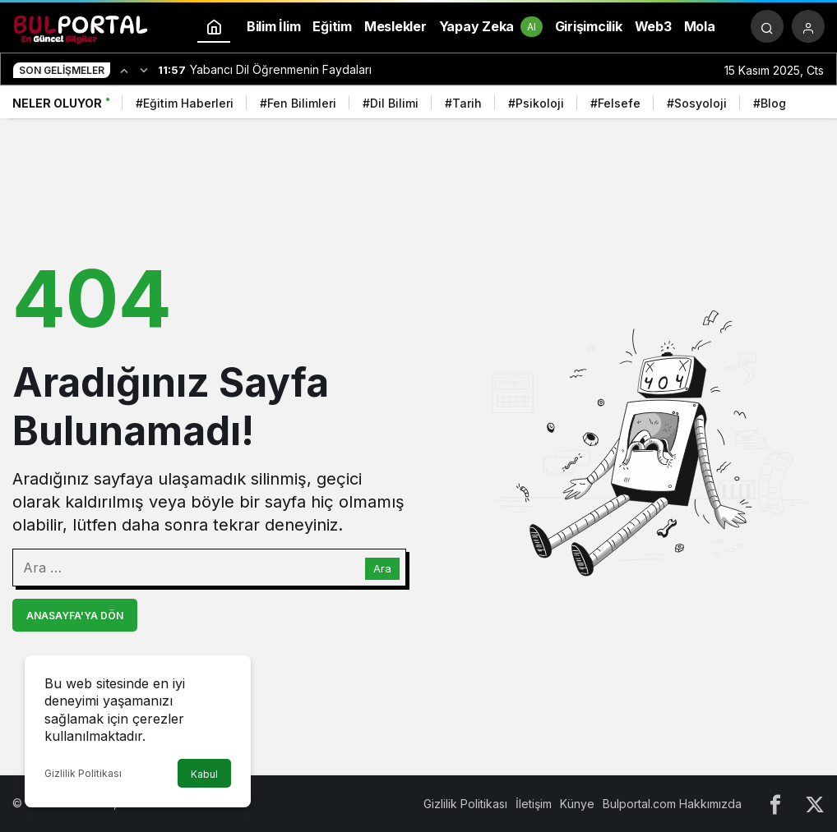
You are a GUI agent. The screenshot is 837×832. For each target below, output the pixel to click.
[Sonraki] (144, 69)
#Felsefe (615, 103)
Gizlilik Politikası (83, 773)
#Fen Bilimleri (298, 103)
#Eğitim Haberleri (185, 103)
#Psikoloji (536, 103)
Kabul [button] (204, 774)
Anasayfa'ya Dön (74, 615)
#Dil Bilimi (390, 103)
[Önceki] (124, 69)
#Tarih (463, 103)
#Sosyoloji (697, 103)
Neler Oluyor (57, 103)
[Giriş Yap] (808, 26)
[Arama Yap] (767, 26)
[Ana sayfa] (214, 26)
